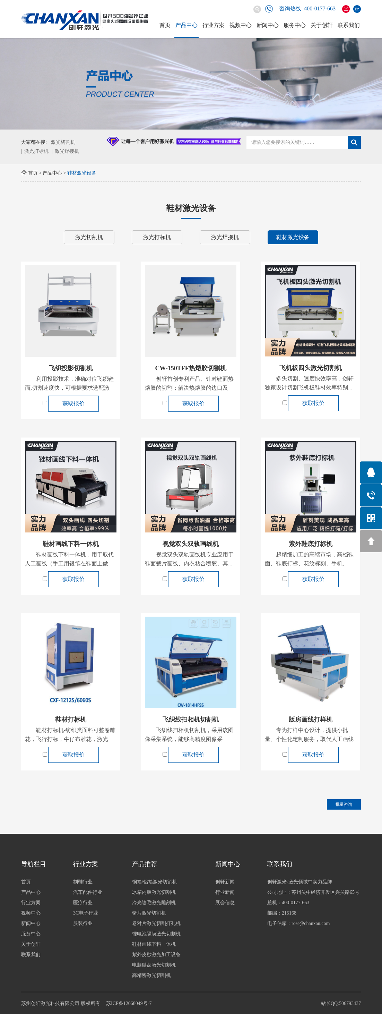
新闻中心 (268, 25)
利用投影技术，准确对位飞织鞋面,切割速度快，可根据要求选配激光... (69, 388)
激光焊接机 (67, 151)
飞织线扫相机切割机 (191, 719)
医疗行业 (99, 902)
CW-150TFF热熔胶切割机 (190, 368)
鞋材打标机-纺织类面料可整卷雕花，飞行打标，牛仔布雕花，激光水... (70, 739)
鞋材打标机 (70, 719)
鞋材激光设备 (81, 173)
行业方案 (213, 25)
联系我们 (349, 25)
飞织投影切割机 (71, 368)
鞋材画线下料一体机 (71, 543)
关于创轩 (322, 25)
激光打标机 (36, 151)
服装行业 (99, 923)
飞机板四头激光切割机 (310, 367)
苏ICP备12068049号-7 (128, 1003)
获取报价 (73, 403)
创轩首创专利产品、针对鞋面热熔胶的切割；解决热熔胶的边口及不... (189, 388)
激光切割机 (63, 142)
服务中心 (295, 25)
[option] (191, 84)
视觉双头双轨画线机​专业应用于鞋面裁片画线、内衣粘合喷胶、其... (189, 559)
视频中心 (240, 25)
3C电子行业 (101, 913)
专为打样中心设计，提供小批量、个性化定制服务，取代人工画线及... (309, 739)
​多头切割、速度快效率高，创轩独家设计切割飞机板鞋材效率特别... (309, 383)
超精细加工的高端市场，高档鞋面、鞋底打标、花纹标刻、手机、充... (309, 563)
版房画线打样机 (310, 719)
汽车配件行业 (104, 892)
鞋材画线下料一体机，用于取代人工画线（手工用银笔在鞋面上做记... (69, 563)
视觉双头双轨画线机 (191, 543)
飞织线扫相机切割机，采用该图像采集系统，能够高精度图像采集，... (189, 739)
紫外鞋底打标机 (310, 543)
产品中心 (186, 25)
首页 (165, 25)
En (357, 9)
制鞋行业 (99, 881)
